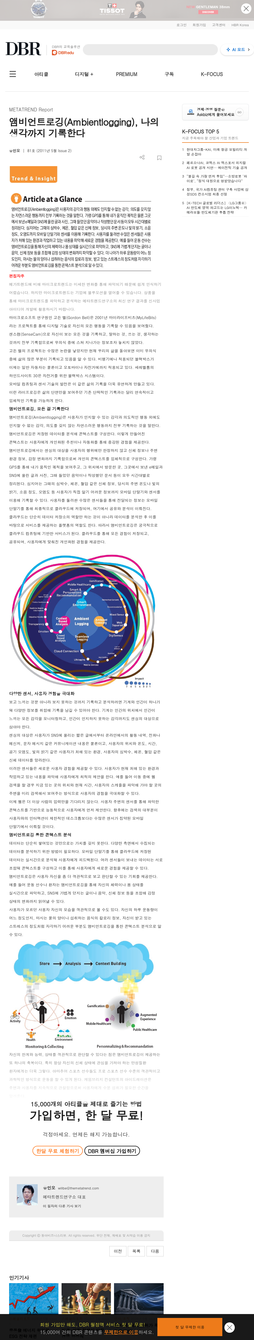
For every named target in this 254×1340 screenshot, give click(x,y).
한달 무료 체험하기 (57, 1150)
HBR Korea (240, 24)
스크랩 (159, 158)
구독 (169, 74)
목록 (136, 1251)
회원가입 (199, 24)
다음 (155, 1251)
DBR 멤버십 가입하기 (112, 1150)
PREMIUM (126, 74)
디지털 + (84, 74)
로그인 (181, 24)
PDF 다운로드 (150, 158)
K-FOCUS (212, 74)
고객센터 (218, 24)
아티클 (41, 74)
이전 (118, 1251)
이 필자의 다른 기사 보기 (62, 1205)
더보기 (142, 157)
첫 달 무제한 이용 (189, 1327)
